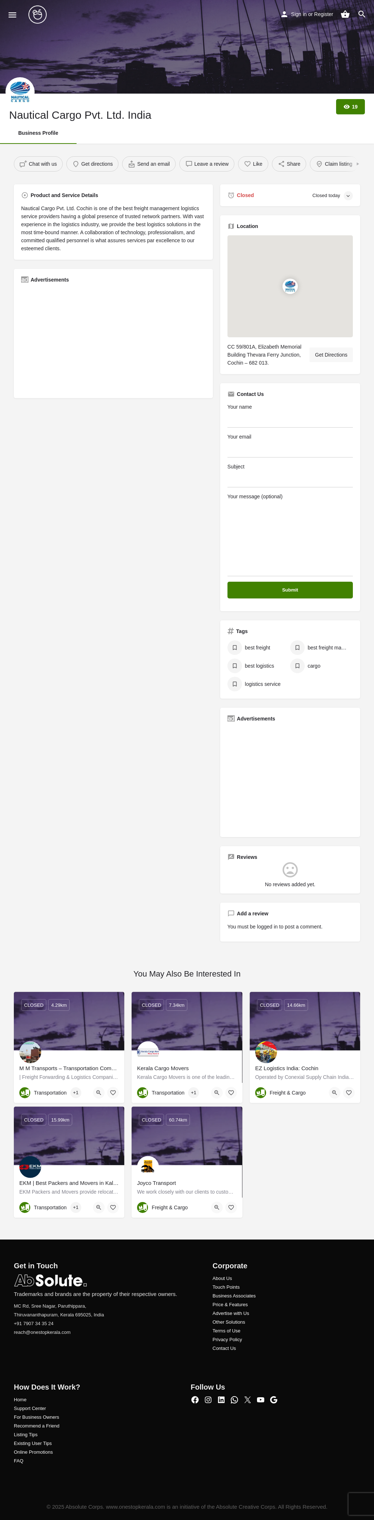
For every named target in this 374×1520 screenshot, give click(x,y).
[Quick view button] (99, 1093)
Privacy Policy (227, 1339)
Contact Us (224, 1348)
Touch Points (226, 1287)
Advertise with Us (231, 1313)
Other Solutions (229, 1322)
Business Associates (234, 1296)
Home (20, 1399)
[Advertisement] (113, 340)
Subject (290, 475)
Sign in (299, 14)
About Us (222, 1278)
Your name (290, 416)
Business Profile (38, 133)
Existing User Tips (33, 1443)
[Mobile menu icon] (12, 15)
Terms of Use (227, 1331)
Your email (290, 445)
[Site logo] (38, 14)
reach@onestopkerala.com (42, 1332)
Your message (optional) (290, 535)
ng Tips (30, 1434)
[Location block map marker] (290, 286)
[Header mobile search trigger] (362, 14)
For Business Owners (36, 1417)
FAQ (18, 1461)
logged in (267, 927)
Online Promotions (33, 1452)
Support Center (30, 1408)
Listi (18, 1434)
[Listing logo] (20, 91)
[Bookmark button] (113, 1093)
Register (323, 14)
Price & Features (230, 1304)
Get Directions (331, 355)
